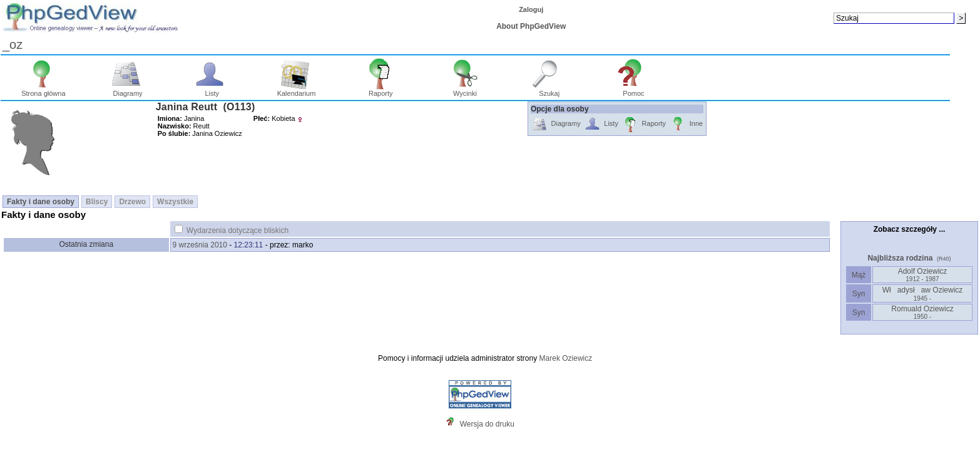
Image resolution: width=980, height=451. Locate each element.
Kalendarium (296, 90)
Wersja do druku (487, 424)
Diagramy (128, 90)
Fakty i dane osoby (40, 201)
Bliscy (97, 201)
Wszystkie (175, 201)
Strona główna (43, 90)
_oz (13, 44)
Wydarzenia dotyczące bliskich (237, 230)
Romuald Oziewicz (922, 312)
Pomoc (633, 90)
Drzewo (132, 201)
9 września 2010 (200, 245)
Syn (858, 293)
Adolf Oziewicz (922, 275)
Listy (212, 90)
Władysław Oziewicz (922, 294)
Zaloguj (531, 9)
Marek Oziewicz (566, 358)
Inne (686, 124)
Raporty (381, 90)
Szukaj (549, 90)
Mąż (858, 275)
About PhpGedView (531, 26)
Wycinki (465, 90)
